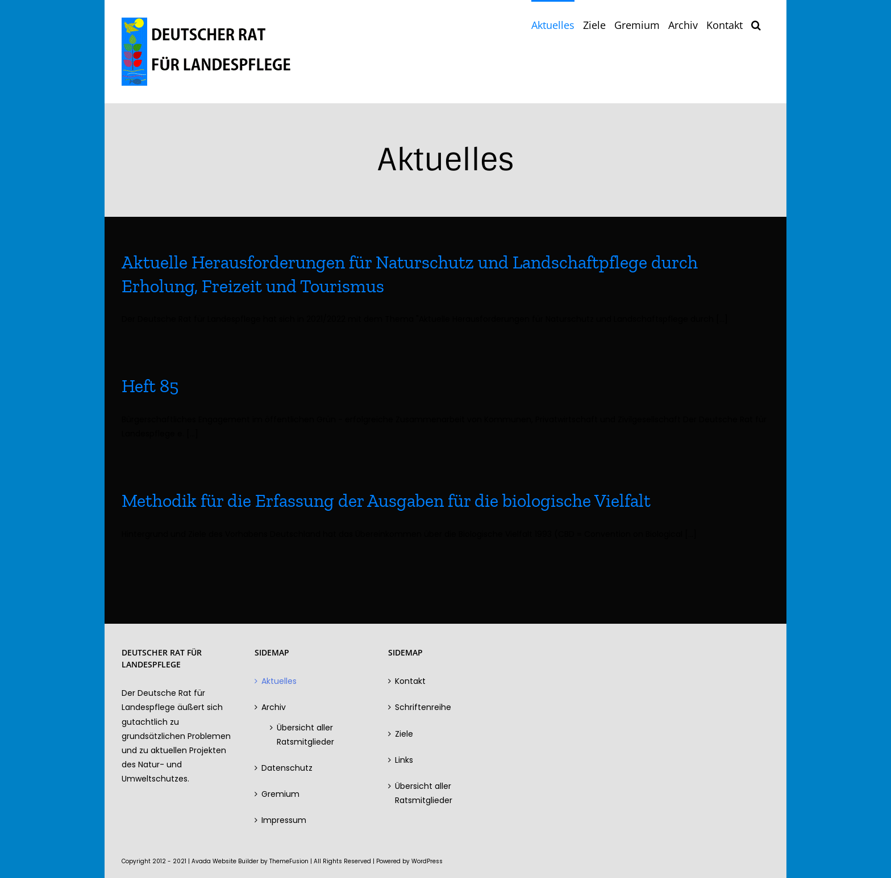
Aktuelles (279, 681)
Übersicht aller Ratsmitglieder (305, 734)
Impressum (283, 820)
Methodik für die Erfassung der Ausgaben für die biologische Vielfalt (386, 500)
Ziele (404, 734)
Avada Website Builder (225, 861)
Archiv (273, 707)
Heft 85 (150, 386)
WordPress (427, 861)
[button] (756, 24)
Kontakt (410, 681)
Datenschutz (287, 768)
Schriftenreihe (423, 707)
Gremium (280, 794)
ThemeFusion (289, 861)
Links (404, 760)
